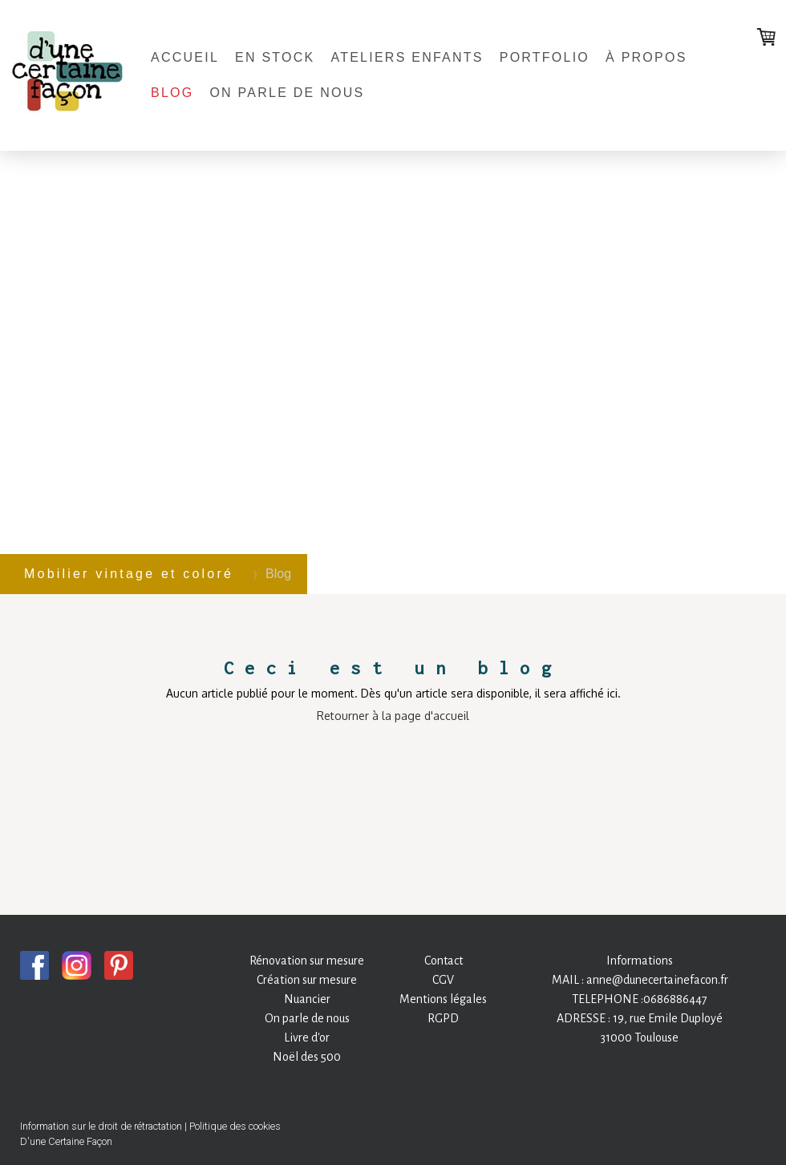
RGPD (443, 1018)
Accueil (185, 57)
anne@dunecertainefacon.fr (657, 979)
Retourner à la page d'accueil (393, 715)
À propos (646, 57)
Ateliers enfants (406, 57)
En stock (274, 57)
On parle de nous (286, 92)
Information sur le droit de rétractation (101, 1126)
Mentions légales (443, 999)
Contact (443, 960)
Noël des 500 (307, 1056)
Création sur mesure (307, 979)
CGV (443, 979)
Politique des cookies (235, 1126)
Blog (172, 92)
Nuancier (307, 999)
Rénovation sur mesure (306, 960)
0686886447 (675, 999)
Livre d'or (307, 1037)
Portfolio (545, 57)
